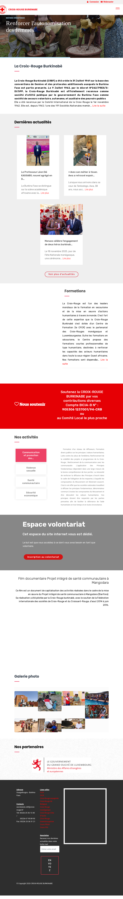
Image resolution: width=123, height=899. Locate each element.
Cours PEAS (45, 824)
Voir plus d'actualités (61, 274)
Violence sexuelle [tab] (31, 469)
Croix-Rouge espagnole (49, 798)
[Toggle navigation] (117, 9)
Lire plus (45, 193)
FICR (42, 792)
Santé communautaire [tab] (31, 481)
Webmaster (106, 2)
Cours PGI (44, 827)
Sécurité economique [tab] (31, 494)
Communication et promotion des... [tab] (31, 455)
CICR (42, 795)
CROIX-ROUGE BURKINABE (23, 9)
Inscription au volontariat (43, 557)
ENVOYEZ (49, 865)
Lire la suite (98, 105)
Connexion (92, 2)
